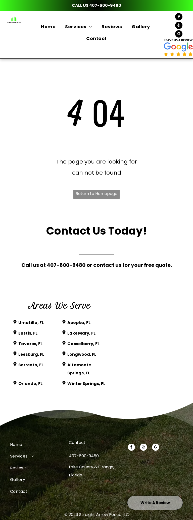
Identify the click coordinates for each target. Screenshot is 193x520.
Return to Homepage (96, 194)
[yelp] (178, 26)
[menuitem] (49, 26)
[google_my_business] (178, 34)
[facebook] (178, 17)
